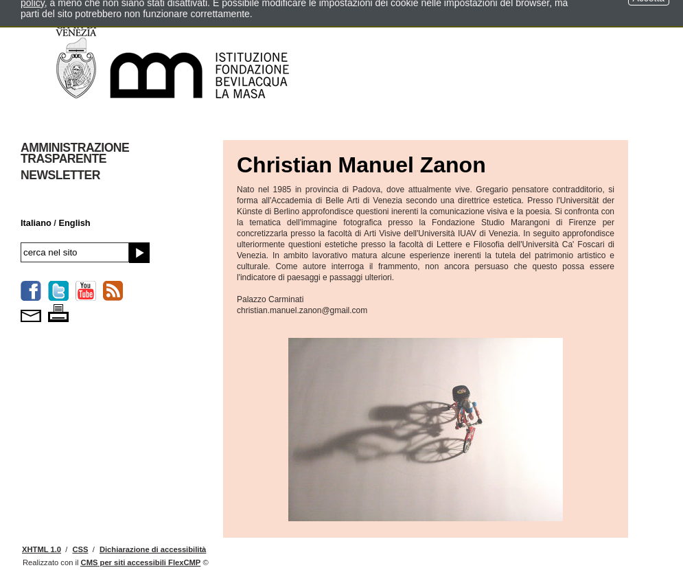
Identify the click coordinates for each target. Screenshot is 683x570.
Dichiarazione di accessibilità (153, 549)
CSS (80, 549)
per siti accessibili (141, 562)
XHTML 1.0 (41, 549)
